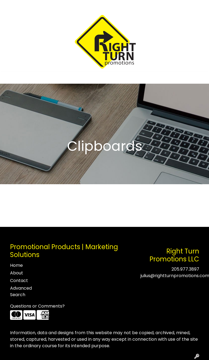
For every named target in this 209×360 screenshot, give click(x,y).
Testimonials (52, 6)
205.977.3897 (185, 269)
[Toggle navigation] (8, 78)
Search (133, 6)
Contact (78, 6)
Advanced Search (21, 291)
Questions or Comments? (37, 306)
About (28, 6)
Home (11, 6)
